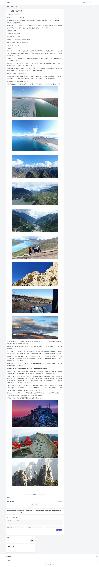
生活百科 (88, 2)
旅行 (8, 497)
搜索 (8, 538)
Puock (52, 564)
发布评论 (59, 530)
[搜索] (92, 2)
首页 (84, 2)
